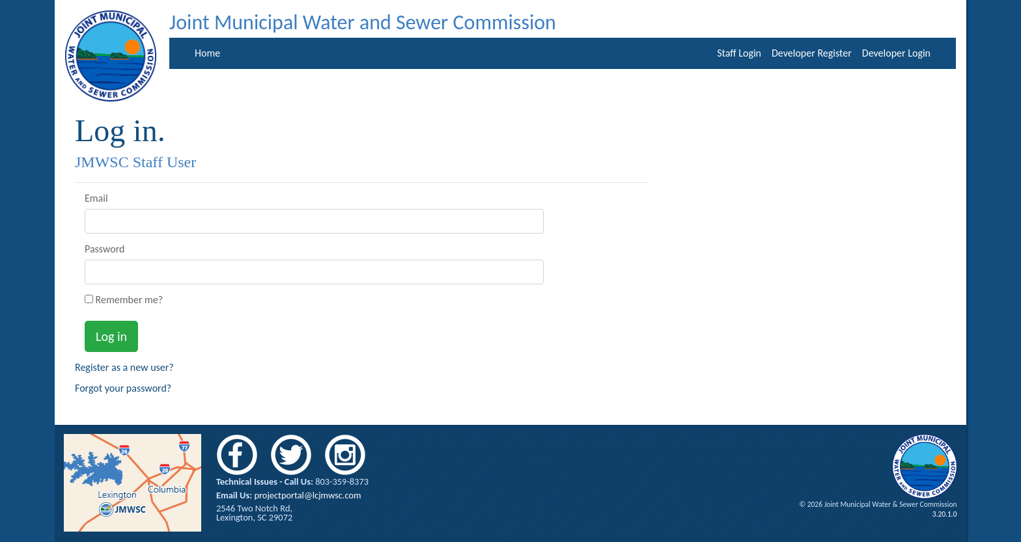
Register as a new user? (124, 367)
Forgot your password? (123, 388)
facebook (237, 455)
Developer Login (896, 53)
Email (96, 198)
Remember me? (124, 300)
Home (207, 53)
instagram (345, 455)
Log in (111, 336)
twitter (291, 455)
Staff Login (739, 53)
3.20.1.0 (944, 514)
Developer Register (812, 53)
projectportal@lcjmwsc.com (307, 495)
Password (105, 249)
